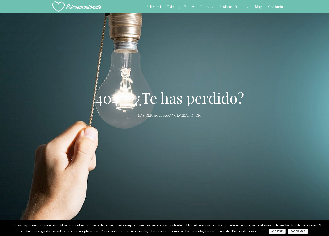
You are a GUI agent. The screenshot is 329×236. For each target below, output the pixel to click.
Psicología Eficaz (180, 6)
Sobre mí (153, 6)
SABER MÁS (297, 231)
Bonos (206, 6)
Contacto (275, 6)
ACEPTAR (277, 231)
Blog (258, 6)
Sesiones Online (233, 6)
